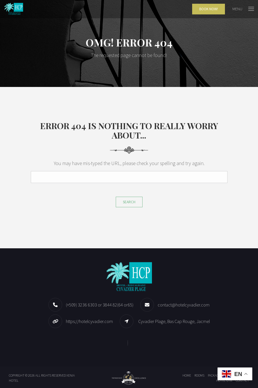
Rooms (199, 375)
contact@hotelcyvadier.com (184, 305)
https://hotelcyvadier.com (89, 321)
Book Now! (208, 9)
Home (186, 375)
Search (129, 202)
